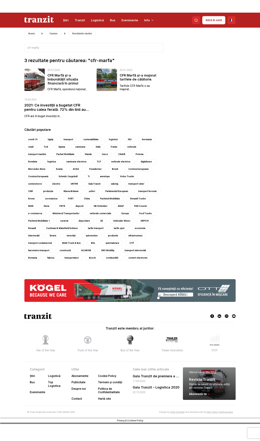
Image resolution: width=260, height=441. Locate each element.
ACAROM (86, 250)
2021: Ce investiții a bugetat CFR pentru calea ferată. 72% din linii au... (56, 107)
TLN (46, 147)
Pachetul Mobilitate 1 (39, 221)
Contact (77, 398)
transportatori (71, 258)
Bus (112, 20)
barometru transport (38, 250)
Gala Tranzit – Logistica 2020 (156, 387)
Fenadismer (95, 169)
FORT (71, 198)
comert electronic (138, 258)
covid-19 (32, 139)
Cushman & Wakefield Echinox (62, 228)
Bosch (92, 258)
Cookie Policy (107, 376)
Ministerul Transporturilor (66, 213)
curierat (64, 221)
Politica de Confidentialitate (109, 390)
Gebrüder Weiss (121, 221)
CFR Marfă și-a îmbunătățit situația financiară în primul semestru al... (62, 81)
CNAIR (121, 154)
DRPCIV (145, 221)
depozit (79, 206)
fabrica (50, 258)
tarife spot (119, 228)
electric (56, 184)
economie (140, 228)
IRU (129, 139)
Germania (147, 139)
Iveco (105, 154)
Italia (98, 147)
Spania (61, 147)
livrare (53, 235)
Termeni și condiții (110, 382)
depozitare (84, 221)
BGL (93, 243)
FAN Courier (140, 206)
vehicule (131, 147)
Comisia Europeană (38, 176)
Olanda (88, 154)
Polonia (139, 154)
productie (113, 235)
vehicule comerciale (100, 213)
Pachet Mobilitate (65, 154)
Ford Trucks (145, 213)
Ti (89, 176)
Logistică (97, 20)
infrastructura (135, 235)
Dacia (46, 206)
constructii (65, 250)
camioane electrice (76, 161)
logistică (113, 139)
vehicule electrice (120, 161)
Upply (50, 139)
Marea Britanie (71, 191)
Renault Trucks (138, 198)
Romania (32, 258)
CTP (131, 243)
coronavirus (51, 198)
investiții (71, 235)
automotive (92, 235)
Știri (66, 20)
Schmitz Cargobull (67, 176)
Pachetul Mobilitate (110, 198)
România (32, 161)
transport (68, 139)
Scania (59, 169)
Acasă (31, 33)
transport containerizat (40, 243)
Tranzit (80, 20)
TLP (99, 161)
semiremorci (35, 184)
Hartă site (104, 398)
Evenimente (130, 20)
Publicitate (78, 382)
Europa (125, 213)
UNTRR (74, 184)
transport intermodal (135, 250)
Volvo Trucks (127, 176)
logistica (51, 161)
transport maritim (37, 154)
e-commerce (35, 213)
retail (30, 147)
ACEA (76, 169)
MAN (30, 206)
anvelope (105, 176)
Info (148, 20)
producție (48, 191)
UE (101, 221)
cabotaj (114, 184)
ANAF (121, 206)
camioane (80, 147)
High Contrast (177, 412)
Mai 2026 (211, 372)
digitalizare (146, 161)
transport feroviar (147, 191)
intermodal (33, 235)
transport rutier (136, 184)
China (87, 198)
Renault (32, 228)
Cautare (53, 33)
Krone (31, 198)
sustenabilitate (91, 139)
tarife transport (95, 228)
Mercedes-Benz (37, 169)
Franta (114, 147)
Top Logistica (54, 384)
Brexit (115, 169)
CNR (30, 191)
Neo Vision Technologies (220, 412)
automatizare (112, 243)
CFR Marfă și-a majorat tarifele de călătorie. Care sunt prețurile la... (138, 79)
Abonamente (80, 376)
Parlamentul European (116, 191)
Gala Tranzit (94, 184)
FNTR (62, 206)
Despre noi (79, 388)
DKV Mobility (107, 250)
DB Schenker (100, 206)
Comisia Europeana (138, 169)
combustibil (112, 258)
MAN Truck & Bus (71, 243)
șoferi (92, 191)
